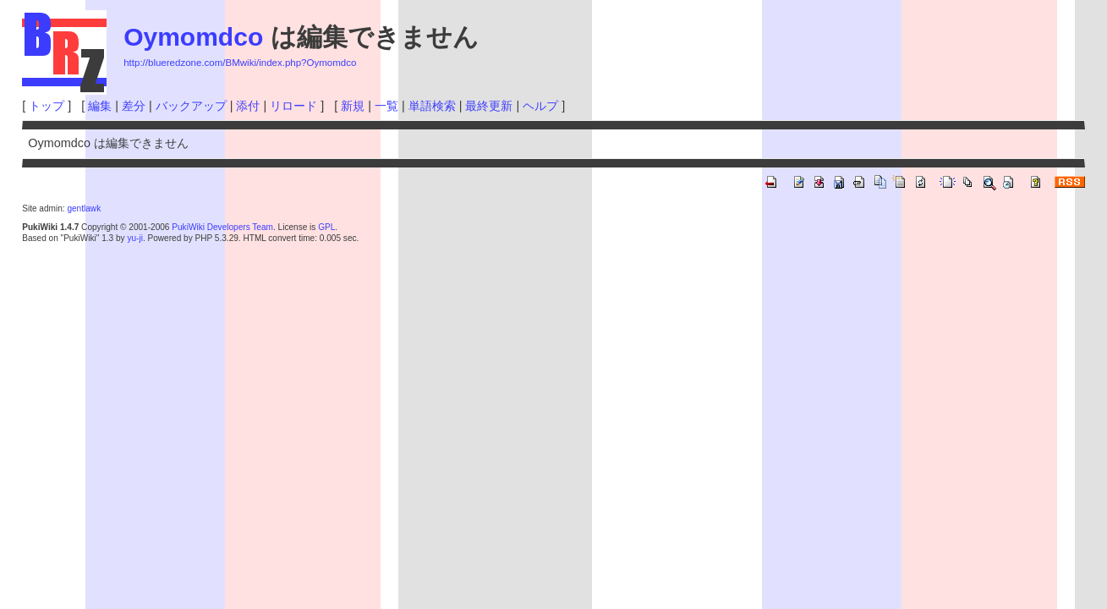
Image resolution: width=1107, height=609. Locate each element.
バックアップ (191, 105)
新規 (352, 105)
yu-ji (134, 238)
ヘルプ (540, 105)
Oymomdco (193, 37)
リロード (293, 105)
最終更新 (488, 105)
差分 (133, 105)
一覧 (386, 105)
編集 (100, 105)
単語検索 (432, 105)
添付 (248, 105)
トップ (46, 105)
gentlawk (84, 208)
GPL (326, 227)
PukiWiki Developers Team (222, 227)
